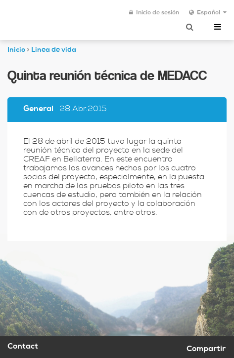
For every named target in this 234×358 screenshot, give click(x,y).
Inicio (16, 50)
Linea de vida (53, 50)
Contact (22, 347)
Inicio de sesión (154, 12)
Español (208, 12)
